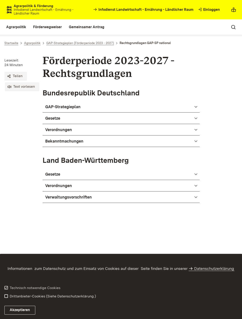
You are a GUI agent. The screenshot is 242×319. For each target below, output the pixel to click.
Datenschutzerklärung (214, 268)
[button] (15, 76)
